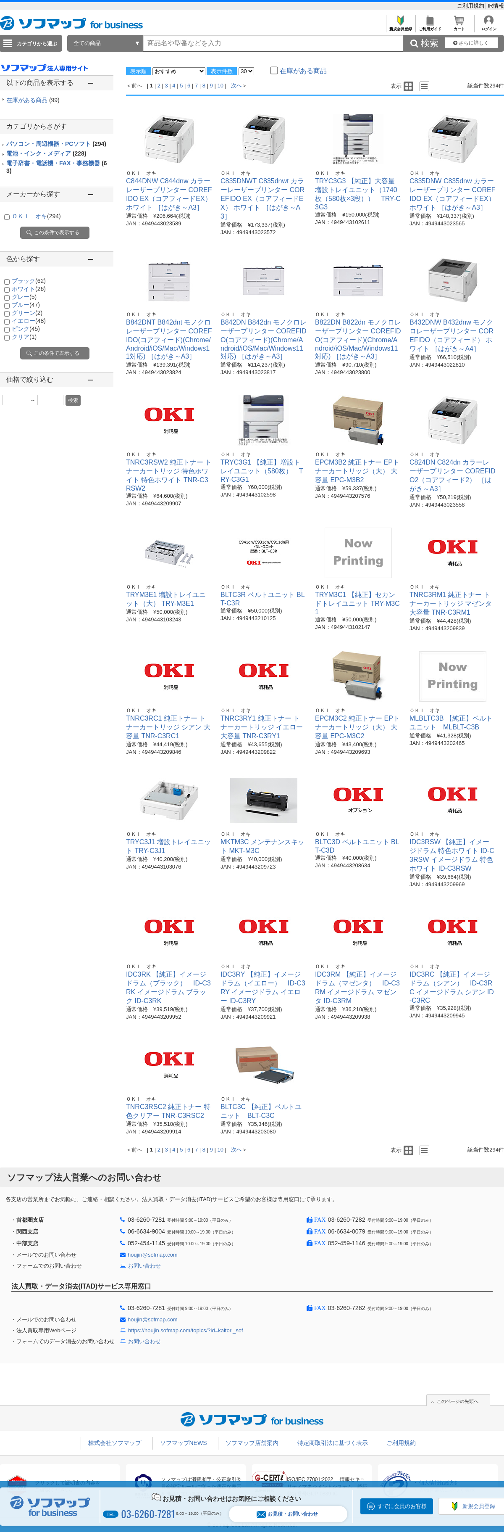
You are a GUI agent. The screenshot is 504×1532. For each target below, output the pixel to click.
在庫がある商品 (33, 100)
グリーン (27, 312)
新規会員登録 (400, 26)
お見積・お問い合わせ (287, 1514)
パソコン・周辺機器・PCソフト (56, 143)
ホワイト (29, 288)
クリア (24, 336)
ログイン (488, 26)
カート (459, 26)
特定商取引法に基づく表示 (332, 1443)
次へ (236, 85)
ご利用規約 (471, 6)
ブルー (26, 304)
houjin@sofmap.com (153, 1255)
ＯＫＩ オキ (36, 216)
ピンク (26, 328)
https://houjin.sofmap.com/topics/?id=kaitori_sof (185, 1330)
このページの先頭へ (457, 1401)
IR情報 (496, 6)
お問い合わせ (144, 1266)
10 (220, 85)
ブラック (29, 280)
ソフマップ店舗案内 (252, 1443)
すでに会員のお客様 (402, 1506)
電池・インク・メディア (46, 153)
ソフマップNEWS (183, 1443)
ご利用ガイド (430, 26)
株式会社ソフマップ (114, 1443)
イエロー (29, 320)
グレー (24, 296)
